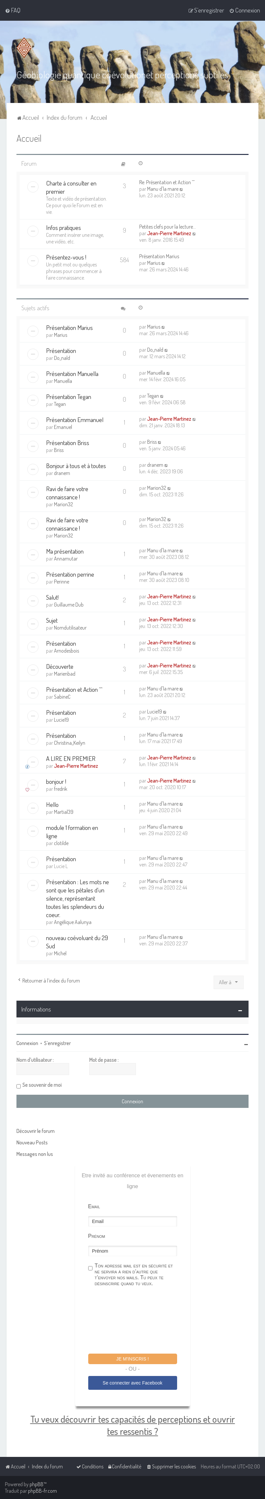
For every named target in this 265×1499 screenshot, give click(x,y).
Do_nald (62, 358)
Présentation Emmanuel (74, 419)
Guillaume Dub (69, 604)
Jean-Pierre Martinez (169, 233)
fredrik (60, 789)
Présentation (61, 350)
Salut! (52, 597)
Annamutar (66, 558)
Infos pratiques (63, 227)
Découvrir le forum (35, 1131)
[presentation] (138, 1321)
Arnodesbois (66, 650)
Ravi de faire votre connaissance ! (67, 493)
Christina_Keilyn (69, 742)
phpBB (36, 1484)
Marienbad (64, 673)
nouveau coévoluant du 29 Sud (77, 942)
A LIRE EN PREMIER (70, 758)
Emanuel (63, 427)
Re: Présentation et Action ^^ (167, 182)
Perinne (61, 581)
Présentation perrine (70, 574)
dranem (62, 473)
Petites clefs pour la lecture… (167, 226)
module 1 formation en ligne (72, 831)
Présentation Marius (159, 256)
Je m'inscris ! (132, 1359)
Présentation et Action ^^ (74, 689)
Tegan (60, 404)
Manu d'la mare (162, 189)
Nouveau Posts (32, 1142)
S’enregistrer (57, 1043)
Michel (60, 953)
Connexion (27, 1043)
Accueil (28, 138)
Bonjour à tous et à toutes (76, 466)
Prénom (96, 1236)
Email (94, 1206)
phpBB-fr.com (42, 1490)
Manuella (63, 381)
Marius (153, 263)
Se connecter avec (132, 1383)
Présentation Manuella (72, 373)
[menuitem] (12, 10)
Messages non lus (34, 1154)
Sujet (52, 620)
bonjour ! (56, 781)
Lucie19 (61, 719)
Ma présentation (65, 551)
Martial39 (63, 812)
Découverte (59, 666)
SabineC (62, 696)
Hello (52, 804)
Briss (59, 450)
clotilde (61, 843)
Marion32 (63, 504)
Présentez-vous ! (66, 257)
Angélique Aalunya (73, 922)
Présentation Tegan (68, 396)
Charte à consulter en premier (71, 187)
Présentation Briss (67, 442)
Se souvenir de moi (42, 1085)
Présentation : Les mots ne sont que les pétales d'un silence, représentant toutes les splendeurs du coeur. (77, 898)
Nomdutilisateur (70, 627)
